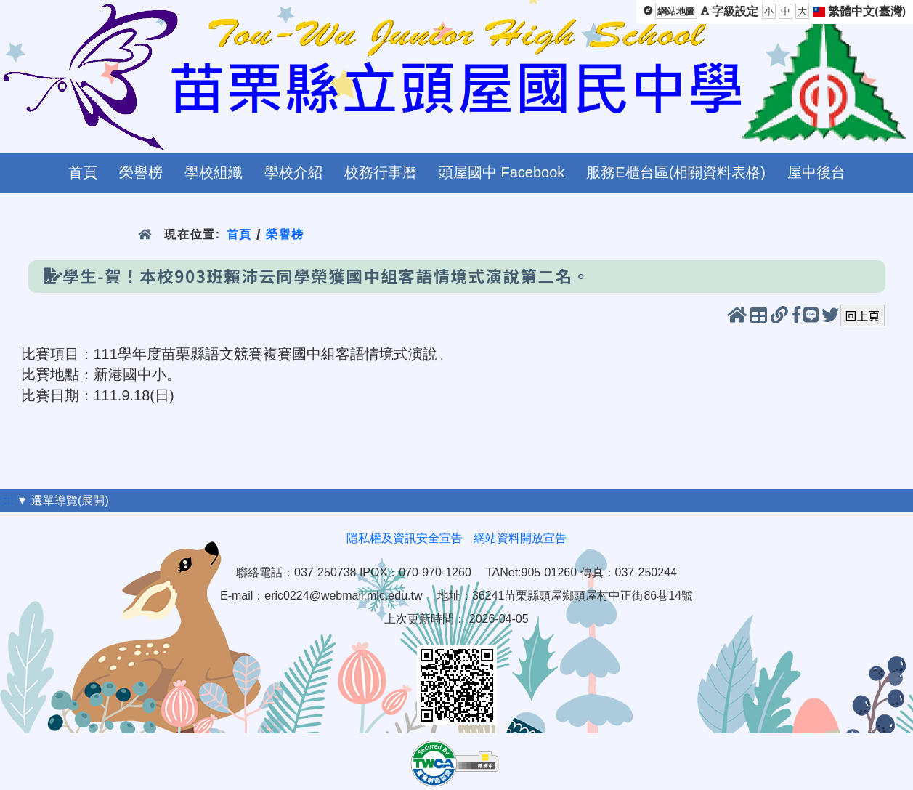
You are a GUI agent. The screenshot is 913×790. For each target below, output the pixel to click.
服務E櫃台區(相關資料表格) (676, 172)
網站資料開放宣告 (520, 538)
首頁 (82, 172)
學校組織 (213, 172)
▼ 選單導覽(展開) (63, 500)
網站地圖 (676, 11)
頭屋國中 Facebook (501, 172)
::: (8, 500)
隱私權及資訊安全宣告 (404, 538)
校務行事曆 (380, 172)
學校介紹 (293, 172)
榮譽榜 (141, 172)
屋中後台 (816, 172)
